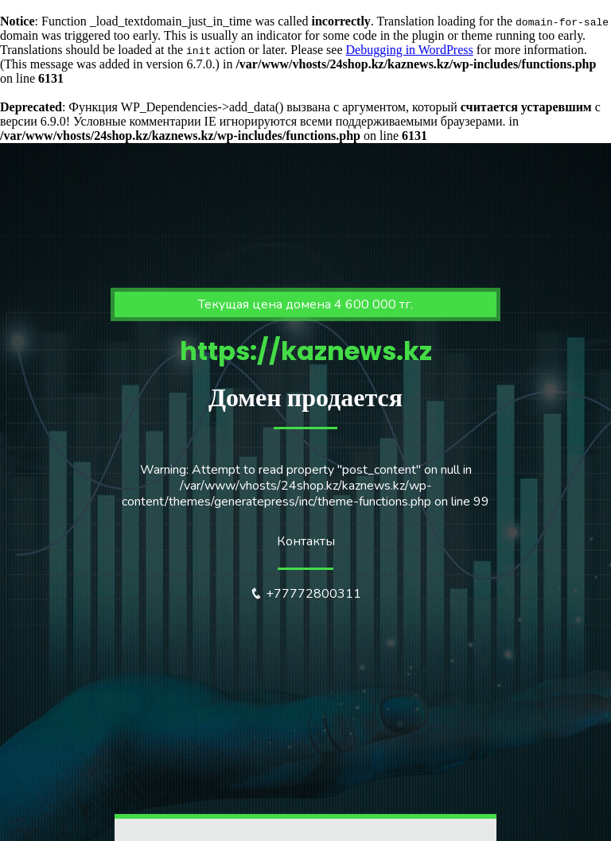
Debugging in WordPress (409, 49)
